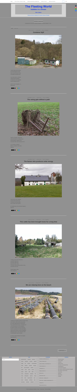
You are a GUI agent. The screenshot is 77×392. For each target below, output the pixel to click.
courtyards (30, 365)
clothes (22, 365)
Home (11, 1)
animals (22, 361)
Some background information (33, 1)
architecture (26, 361)
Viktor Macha (60, 374)
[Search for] (10, 359)
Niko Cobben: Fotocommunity (62, 370)
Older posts (62, 350)
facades (22, 369)
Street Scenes (41, 375)
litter (35, 373)
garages (22, 371)
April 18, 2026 (31, 30)
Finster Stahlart (60, 360)
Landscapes (38, 30)
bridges (22, 363)
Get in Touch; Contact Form (20, 1)
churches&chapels (34, 363)
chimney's (29, 363)
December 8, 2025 (31, 159)
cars (25, 363)
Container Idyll (38, 32)
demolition (34, 365)
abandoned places (23, 359)
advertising (29, 359)
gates (29, 371)
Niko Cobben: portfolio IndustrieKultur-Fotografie (65, 369)
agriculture (33, 359)
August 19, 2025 (31, 219)
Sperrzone (59, 373)
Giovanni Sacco (60, 363)
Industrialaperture (60, 366)
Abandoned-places (61, 359)
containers (26, 365)
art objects (31, 361)
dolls (21, 367)
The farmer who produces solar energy (38, 161)
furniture (33, 369)
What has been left (42, 385)
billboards (35, 361)
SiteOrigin (49, 389)
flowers (29, 369)
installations (31, 373)
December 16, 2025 (31, 97)
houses (22, 373)
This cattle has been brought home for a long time (38, 222)
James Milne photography (62, 367)
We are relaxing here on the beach (38, 285)
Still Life (40, 373)
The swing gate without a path (38, 99)
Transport (40, 382)
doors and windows (26, 367)
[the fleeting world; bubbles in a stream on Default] (63, 1)
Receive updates (52, 1)
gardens (26, 371)
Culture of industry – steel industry (44, 363)
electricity (32, 367)
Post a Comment (45, 30)
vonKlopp (59, 376)
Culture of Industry (42, 361)
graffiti (32, 371)
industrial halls (26, 373)
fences (26, 369)
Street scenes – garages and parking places (45, 380)
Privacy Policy (44, 1)
